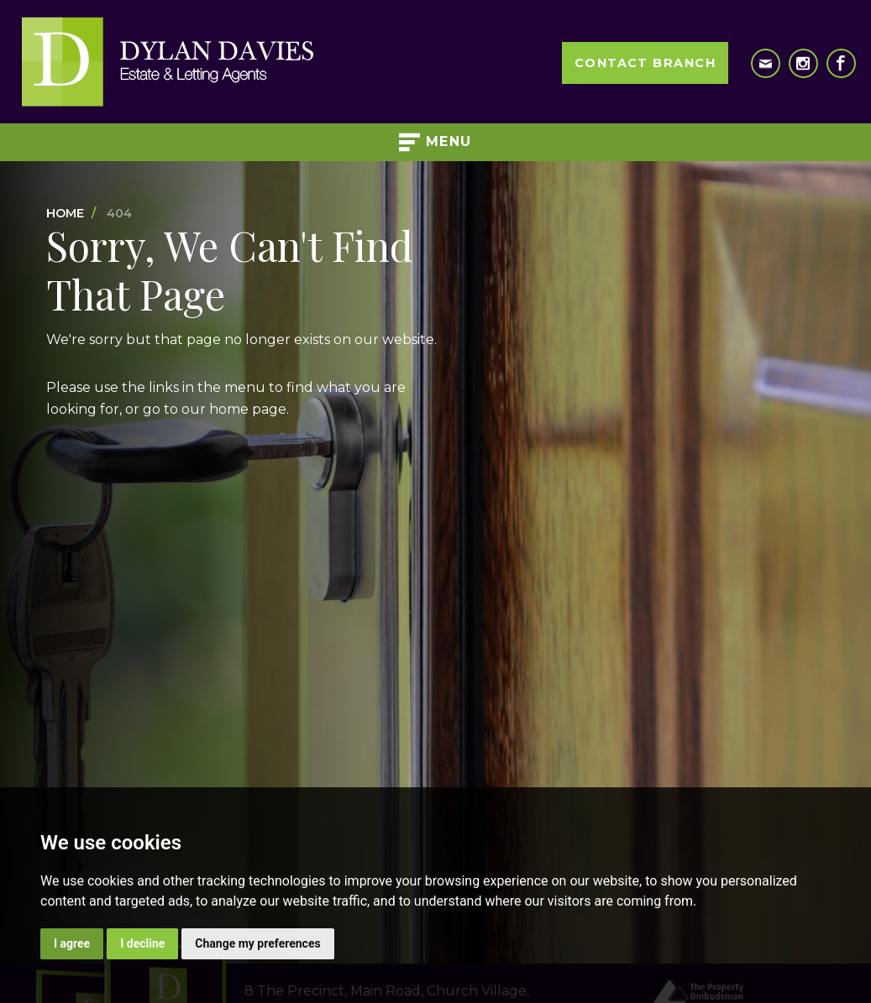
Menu (435, 142)
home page (247, 409)
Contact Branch (645, 63)
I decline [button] (142, 943)
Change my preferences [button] (257, 943)
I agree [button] (72, 943)
